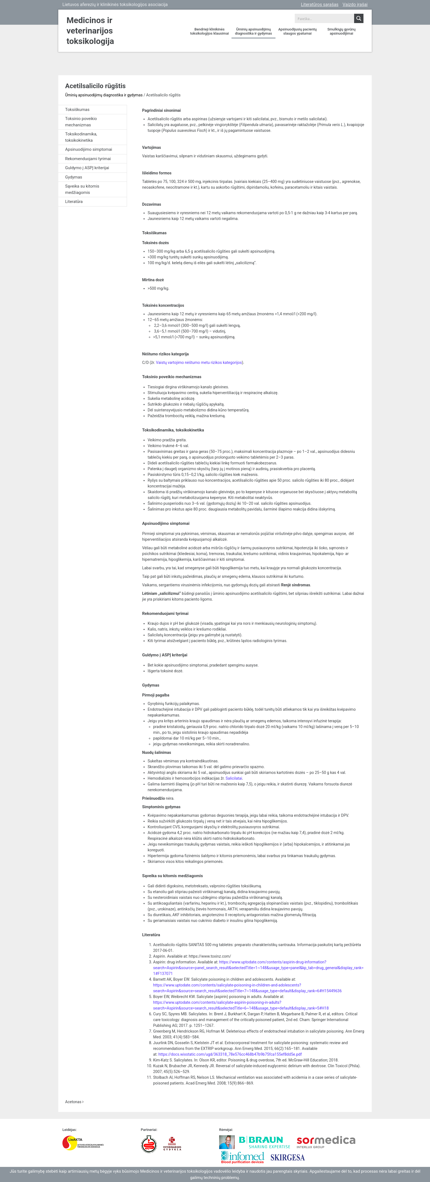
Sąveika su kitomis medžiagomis (82, 189)
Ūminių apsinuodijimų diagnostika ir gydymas (253, 31)
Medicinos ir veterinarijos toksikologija (90, 30)
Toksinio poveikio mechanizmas (81, 121)
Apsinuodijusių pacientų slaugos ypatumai (297, 31)
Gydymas (73, 177)
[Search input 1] (325, 18)
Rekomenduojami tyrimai (88, 158)
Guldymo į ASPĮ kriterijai (87, 167)
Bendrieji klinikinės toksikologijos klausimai (209, 31)
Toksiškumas (77, 109)
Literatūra (74, 201)
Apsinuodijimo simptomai (88, 149)
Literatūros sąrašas (319, 4)
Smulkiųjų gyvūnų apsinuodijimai (341, 31)
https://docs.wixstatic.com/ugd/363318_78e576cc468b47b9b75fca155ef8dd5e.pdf (230, 1054)
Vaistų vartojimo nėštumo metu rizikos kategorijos (199, 362)
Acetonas (74, 1102)
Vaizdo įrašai (355, 4)
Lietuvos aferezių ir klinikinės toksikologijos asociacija (115, 4)
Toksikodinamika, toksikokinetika (81, 137)
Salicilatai (234, 778)
